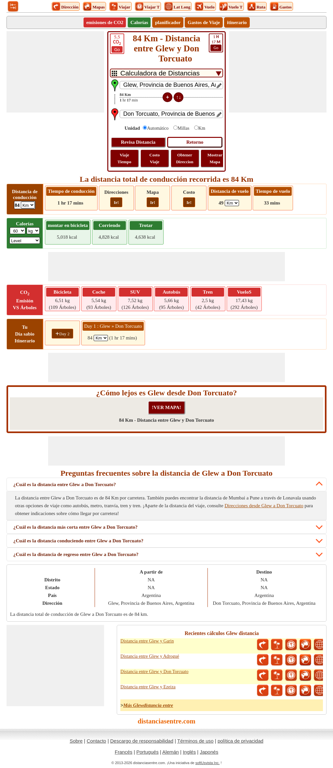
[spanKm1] (101, 338)
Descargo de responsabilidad (141, 741)
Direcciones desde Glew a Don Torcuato (263, 505)
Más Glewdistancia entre (148, 705)
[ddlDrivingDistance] (28, 205)
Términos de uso (195, 741)
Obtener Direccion (184, 158)
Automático (157, 128)
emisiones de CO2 (104, 22)
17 (215, 42)
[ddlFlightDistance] (232, 203)
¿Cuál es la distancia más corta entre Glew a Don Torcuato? (75, 527)
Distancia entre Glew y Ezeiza (147, 686)
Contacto (96, 741)
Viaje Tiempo (124, 158)
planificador (167, 22)
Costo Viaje (154, 158)
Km (201, 128)
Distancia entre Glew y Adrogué (149, 656)
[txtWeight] (17, 230)
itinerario (237, 22)
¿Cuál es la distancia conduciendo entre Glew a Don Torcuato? (78, 540)
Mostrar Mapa (214, 158)
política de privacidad (240, 741)
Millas (183, 128)
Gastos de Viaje (204, 22)
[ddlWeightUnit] (33, 230)
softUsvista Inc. (207, 763)
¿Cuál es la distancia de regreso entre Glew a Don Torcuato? (76, 554)
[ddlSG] (24, 240)
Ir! (116, 202)
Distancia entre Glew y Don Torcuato (154, 671)
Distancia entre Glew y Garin (147, 641)
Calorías (139, 22)
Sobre (76, 741)
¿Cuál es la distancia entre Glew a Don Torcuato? (64, 484)
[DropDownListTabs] (166, 73)
